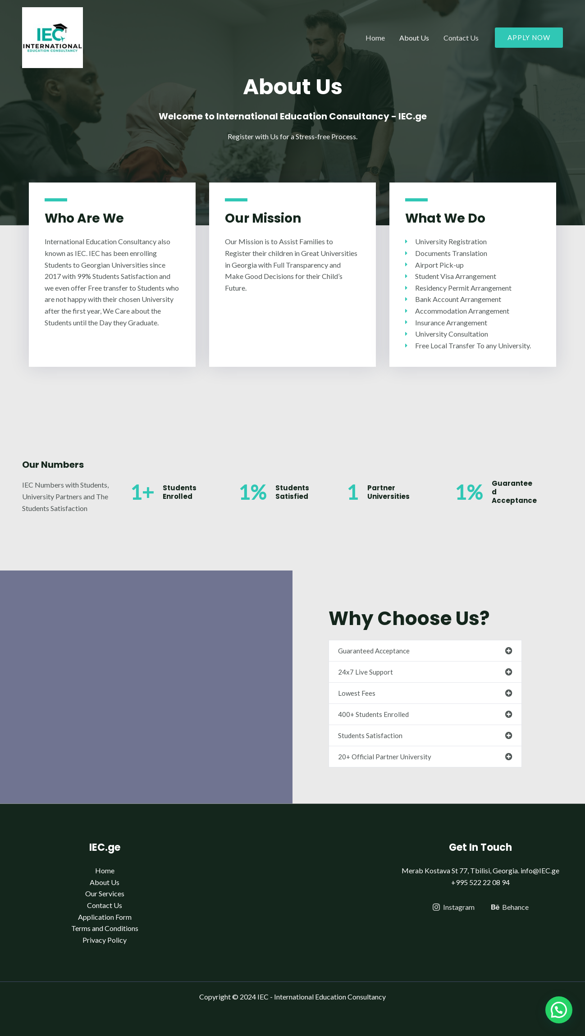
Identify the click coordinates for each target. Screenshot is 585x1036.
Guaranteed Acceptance (374, 651)
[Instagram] (453, 907)
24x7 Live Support (365, 672)
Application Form (105, 917)
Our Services (104, 893)
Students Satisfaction (370, 735)
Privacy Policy (104, 940)
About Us (414, 37)
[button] (425, 650)
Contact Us (461, 37)
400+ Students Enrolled (373, 714)
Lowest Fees (356, 693)
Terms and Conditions (104, 928)
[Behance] (509, 907)
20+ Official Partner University (384, 757)
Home (375, 37)
